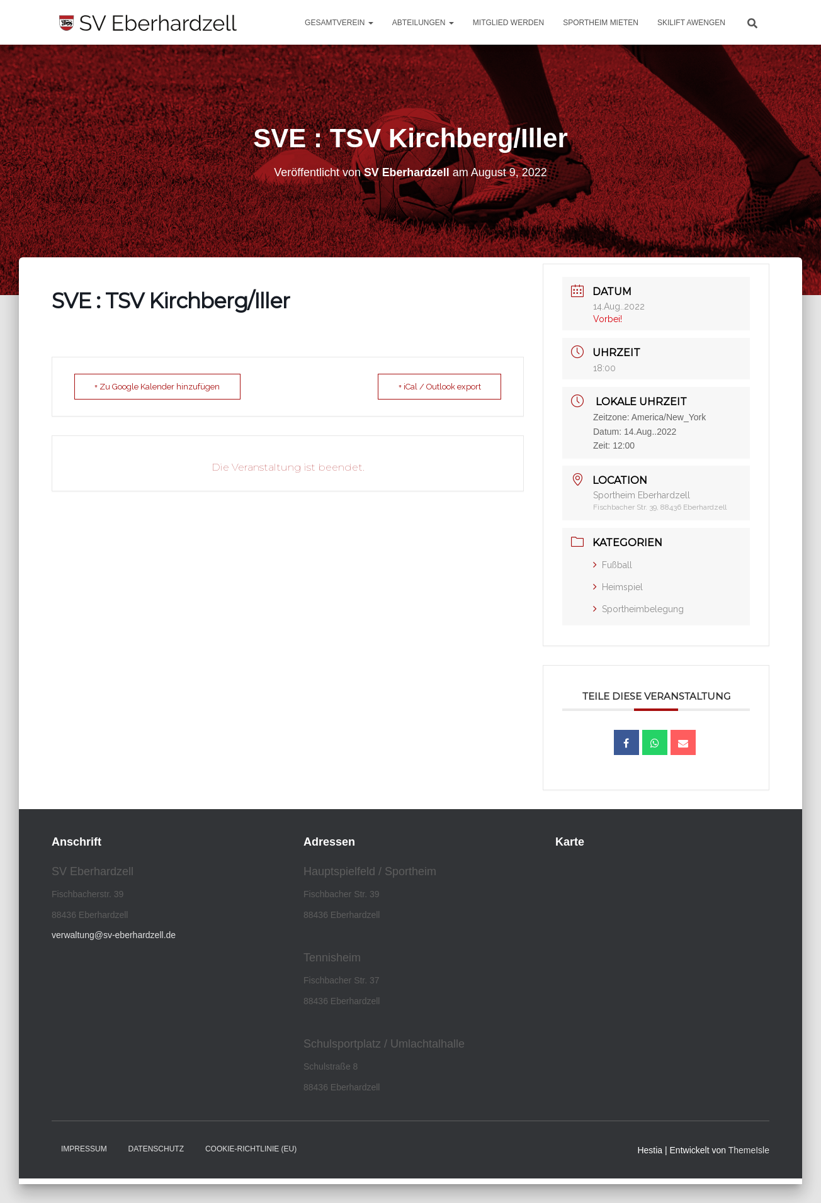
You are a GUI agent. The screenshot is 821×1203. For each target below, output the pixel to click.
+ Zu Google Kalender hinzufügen (159, 386)
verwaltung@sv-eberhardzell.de (114, 935)
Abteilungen (423, 22)
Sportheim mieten (600, 22)
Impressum (84, 1148)
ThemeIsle (748, 1150)
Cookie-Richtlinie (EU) (251, 1148)
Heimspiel (618, 587)
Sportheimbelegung (638, 609)
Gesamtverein (339, 22)
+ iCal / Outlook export (437, 386)
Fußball (612, 565)
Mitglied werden (508, 22)
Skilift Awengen (691, 22)
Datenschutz (156, 1148)
